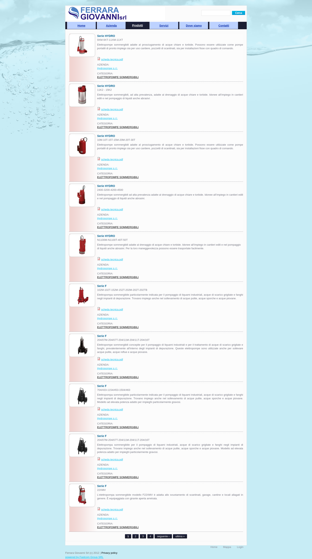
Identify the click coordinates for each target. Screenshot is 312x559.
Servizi (163, 25)
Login (240, 547)
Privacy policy (109, 552)
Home (81, 25)
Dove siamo (194, 25)
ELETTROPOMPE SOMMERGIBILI (118, 77)
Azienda (111, 25)
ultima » (180, 536)
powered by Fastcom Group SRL (84, 557)
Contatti (223, 25)
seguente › (163, 536)
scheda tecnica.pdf (112, 59)
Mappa (227, 547)
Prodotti (137, 25)
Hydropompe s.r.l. (107, 68)
